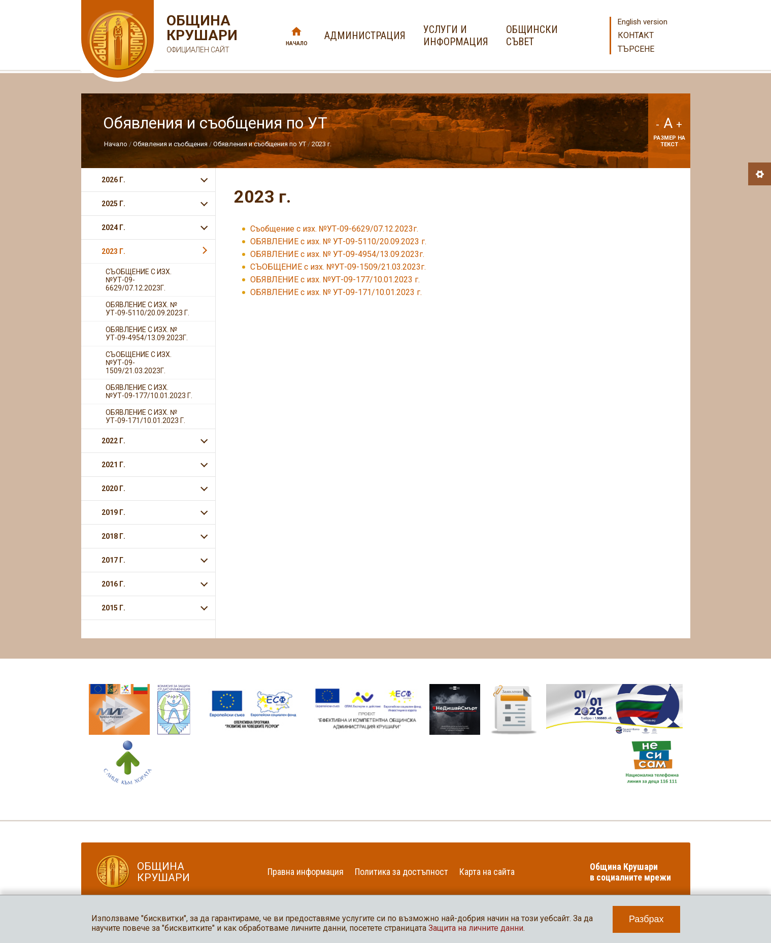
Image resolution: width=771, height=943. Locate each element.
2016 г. (113, 584)
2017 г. (113, 560)
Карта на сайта (487, 871)
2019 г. (113, 512)
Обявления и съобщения (171, 144)
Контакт (636, 35)
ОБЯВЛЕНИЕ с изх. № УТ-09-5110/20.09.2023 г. (338, 241)
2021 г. (113, 465)
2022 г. (113, 441)
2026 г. (113, 180)
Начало (297, 43)
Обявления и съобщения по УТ (259, 144)
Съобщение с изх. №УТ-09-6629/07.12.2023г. (334, 229)
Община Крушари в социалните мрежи (630, 872)
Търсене (636, 49)
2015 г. (113, 608)
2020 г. (113, 488)
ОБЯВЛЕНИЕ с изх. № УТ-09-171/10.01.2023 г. (336, 292)
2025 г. (113, 204)
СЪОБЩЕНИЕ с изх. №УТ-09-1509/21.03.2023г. (338, 267)
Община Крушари (200, 35)
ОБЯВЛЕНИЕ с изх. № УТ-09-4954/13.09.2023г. (337, 254)
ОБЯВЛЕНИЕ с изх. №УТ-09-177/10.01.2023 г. (335, 279)
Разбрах (646, 919)
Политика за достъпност (401, 871)
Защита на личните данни (475, 928)
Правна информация (305, 871)
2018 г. (113, 536)
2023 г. (321, 144)
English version (642, 21)
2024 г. (113, 227)
